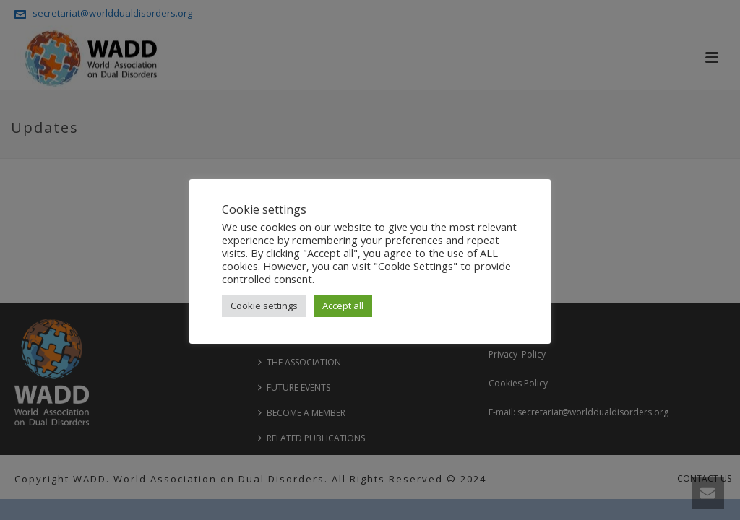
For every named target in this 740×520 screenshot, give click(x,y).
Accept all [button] (342, 305)
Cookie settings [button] (264, 305)
